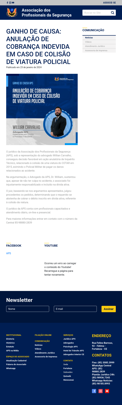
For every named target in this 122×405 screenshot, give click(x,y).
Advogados (68, 343)
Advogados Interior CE (73, 354)
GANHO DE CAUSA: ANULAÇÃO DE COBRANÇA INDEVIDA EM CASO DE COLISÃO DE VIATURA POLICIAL (38, 47)
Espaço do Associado (17, 356)
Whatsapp (10, 368)
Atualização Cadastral (16, 360)
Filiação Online (43, 335)
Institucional (13, 335)
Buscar (112, 13)
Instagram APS (100, 391)
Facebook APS (94, 391)
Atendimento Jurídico (95, 46)
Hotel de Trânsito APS (73, 350)
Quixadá (67, 376)
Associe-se (109, 2)
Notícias (89, 37)
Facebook (7, 3)
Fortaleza (67, 368)
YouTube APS (107, 391)
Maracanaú (68, 380)
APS (8, 253)
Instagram (10, 3)
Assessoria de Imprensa (96, 50)
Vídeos (88, 42)
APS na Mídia (12, 350)
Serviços (68, 335)
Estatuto (10, 346)
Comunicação (42, 341)
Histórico (10, 343)
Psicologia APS (70, 346)
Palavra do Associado (16, 364)
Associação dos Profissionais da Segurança (46, 12)
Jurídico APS (69, 339)
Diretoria (10, 339)
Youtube (13, 3)
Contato (68, 360)
